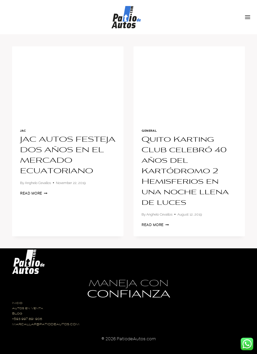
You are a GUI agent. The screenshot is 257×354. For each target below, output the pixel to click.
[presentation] (67, 83)
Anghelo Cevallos (38, 183)
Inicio (17, 303)
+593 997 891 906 (27, 319)
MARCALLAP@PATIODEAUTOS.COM (46, 324)
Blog (17, 313)
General (149, 130)
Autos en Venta (27, 308)
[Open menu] (249, 17)
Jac (23, 130)
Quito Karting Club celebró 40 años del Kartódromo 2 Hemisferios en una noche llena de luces (185, 171)
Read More (33, 193)
